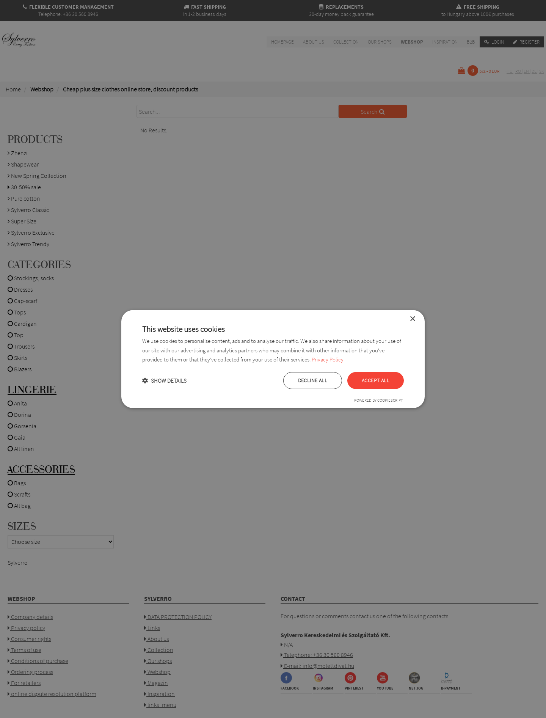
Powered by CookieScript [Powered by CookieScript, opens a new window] (378, 400)
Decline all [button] (312, 380)
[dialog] (273, 359)
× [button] (412, 319)
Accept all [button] (375, 380)
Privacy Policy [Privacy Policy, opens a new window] (328, 359)
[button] (164, 380)
